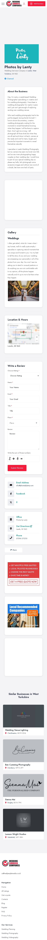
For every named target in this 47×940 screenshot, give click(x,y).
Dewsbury (11, 768)
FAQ (3, 911)
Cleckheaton (12, 733)
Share (13, 550)
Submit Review (17, 468)
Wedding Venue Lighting (16, 730)
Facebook (20, 493)
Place (9, 417)
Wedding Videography (10, 937)
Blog (3, 903)
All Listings (5, 891)
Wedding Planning (8, 929)
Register (4, 907)
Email (9, 394)
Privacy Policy (7, 915)
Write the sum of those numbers (19, 453)
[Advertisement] (23, 28)
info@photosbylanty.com (24, 485)
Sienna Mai (10, 799)
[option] (23, 291)
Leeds (30, 70)
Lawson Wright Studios (15, 834)
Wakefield (11, 837)
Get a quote (6, 895)
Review (10, 429)
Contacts (5, 899)
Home (4, 887)
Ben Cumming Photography (17, 764)
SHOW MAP (23, 334)
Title (9, 406)
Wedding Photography (10, 933)
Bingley (10, 802)
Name (10, 382)
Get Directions (24, 526)
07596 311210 (21, 538)
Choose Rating (13, 371)
